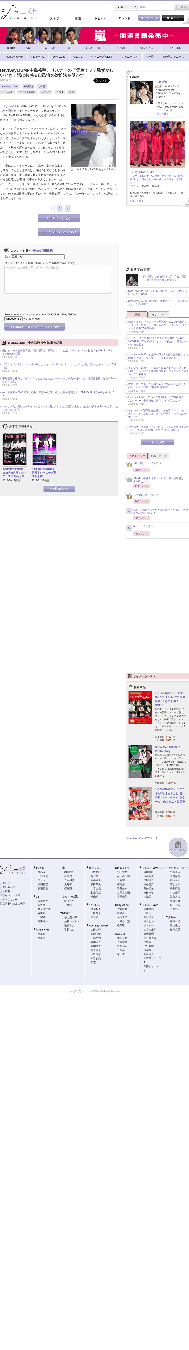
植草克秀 (175, 929)
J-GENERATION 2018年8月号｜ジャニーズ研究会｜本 (14, 473)
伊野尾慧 (166, 176)
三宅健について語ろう (142, 496)
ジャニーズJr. (150, 905)
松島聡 (121, 925)
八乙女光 (155, 176)
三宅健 (41, 917)
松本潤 (68, 876)
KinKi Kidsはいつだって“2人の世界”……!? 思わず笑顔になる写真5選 (158, 292)
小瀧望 (147, 896)
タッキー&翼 (70, 896)
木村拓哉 (175, 876)
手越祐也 (69, 929)
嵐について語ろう (139, 528)
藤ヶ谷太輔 (123, 876)
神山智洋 (149, 884)
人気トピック (137, 456)
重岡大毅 (149, 872)
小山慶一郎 (70, 917)
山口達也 (43, 876)
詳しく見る (163, 113)
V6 (37, 896)
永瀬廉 (147, 950)
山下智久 (175, 904)
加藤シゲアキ (71, 921)
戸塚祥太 (122, 942)
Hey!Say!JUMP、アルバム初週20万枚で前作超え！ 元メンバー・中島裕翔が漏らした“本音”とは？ (158, 399)
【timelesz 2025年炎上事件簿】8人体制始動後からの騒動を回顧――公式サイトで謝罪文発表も (158, 356)
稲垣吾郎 (175, 880)
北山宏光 (122, 872)
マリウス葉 (123, 921)
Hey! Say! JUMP (143, 171)
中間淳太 (149, 880)
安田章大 (96, 884)
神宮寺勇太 (150, 937)
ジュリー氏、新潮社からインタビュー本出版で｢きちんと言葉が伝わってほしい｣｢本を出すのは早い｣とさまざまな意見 (60, 408)
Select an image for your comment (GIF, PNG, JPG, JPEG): (40, 314)
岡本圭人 (146, 179)
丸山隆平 (96, 880)
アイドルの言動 (27, 92)
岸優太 (147, 941)
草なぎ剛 (175, 884)
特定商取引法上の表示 (12, 903)
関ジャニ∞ (95, 868)
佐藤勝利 (122, 909)
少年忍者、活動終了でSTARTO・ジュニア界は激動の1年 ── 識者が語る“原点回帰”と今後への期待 (158, 428)
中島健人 (122, 913)
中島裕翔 (28, 86)
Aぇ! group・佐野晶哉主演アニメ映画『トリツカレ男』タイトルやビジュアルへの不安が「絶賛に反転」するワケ (158, 413)
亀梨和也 (96, 909)
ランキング (159, 314)
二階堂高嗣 (123, 892)
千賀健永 (122, 888)
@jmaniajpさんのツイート (142, 838)
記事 (77, 18)
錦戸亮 (94, 876)
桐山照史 (149, 876)
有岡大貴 (134, 179)
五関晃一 (122, 950)
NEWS (66, 913)
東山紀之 (175, 925)
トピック (100, 18)
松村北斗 (149, 921)
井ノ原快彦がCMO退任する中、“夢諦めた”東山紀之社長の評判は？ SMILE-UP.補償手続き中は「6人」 (58, 394)
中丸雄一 (96, 917)
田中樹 (147, 913)
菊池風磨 (122, 917)
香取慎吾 (175, 888)
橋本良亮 (122, 937)
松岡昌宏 (43, 884)
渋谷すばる (97, 872)
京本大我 (149, 909)
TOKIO (40, 868)
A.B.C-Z (120, 933)
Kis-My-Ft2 (122, 868)
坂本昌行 (43, 900)
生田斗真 (175, 900)
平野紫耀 (149, 946)
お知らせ (5, 883)
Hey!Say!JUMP (10, 86)
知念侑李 (168, 179)
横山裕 (94, 896)
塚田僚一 (122, 954)
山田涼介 (96, 929)
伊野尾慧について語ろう (143, 464)
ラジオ (59, 92)
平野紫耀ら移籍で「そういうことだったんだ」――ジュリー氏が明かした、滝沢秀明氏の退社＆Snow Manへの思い (59, 380)
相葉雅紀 (69, 872)
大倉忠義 (96, 888)
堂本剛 (41, 937)
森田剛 (41, 913)
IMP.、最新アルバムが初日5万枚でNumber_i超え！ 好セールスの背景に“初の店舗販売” (158, 386)
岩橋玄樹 (149, 933)
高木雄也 (178, 176)
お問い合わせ (7, 887)
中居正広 (175, 872)
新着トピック (159, 456)
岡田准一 (43, 921)
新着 (137, 314)
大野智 (68, 884)
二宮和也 (69, 880)
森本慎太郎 (150, 929)
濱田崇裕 (149, 892)
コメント (9, 263)
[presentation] (36, 300)
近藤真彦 (175, 896)
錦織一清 (175, 921)
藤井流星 (149, 888)
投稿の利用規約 (42, 250)
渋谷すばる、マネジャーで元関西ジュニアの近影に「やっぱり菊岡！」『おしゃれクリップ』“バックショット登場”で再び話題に (157, 325)
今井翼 (68, 905)
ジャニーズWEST (152, 868)
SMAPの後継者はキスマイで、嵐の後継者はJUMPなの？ (155, 480)
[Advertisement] (157, 238)
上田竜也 (96, 913)
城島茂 (41, 872)
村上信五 (96, 892)
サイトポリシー (9, 899)
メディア (46, 92)
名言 (71, 92)
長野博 (41, 905)
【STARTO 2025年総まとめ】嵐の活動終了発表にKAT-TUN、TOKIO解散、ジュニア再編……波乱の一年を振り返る (157, 341)
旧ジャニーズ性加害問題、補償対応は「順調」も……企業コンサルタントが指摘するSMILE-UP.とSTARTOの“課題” (57, 352)
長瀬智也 (43, 888)
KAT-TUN (94, 905)
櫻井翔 (68, 888)
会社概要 (5, 891)
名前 (7, 256)
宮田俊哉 (122, 896)
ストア (54, 18)
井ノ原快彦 (44, 909)
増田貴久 (69, 925)
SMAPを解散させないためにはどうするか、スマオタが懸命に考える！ (157, 511)
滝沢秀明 (69, 900)
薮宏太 (145, 176)
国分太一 (43, 880)
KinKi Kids (43, 929)
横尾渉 (121, 884)
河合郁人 (122, 946)
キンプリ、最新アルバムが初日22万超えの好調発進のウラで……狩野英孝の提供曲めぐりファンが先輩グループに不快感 (158, 371)
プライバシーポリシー (12, 895)
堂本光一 (43, 933)
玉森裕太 (122, 880)
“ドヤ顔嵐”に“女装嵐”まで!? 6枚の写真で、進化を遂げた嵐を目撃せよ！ (164, 278)
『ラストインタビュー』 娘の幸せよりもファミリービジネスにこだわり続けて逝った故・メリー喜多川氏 (59, 366)
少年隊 (42, 86)
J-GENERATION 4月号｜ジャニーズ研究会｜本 (44, 472)
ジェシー (149, 925)
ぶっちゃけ (7, 92)
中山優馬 (175, 892)
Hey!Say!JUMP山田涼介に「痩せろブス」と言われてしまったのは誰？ (158, 302)
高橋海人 (149, 954)
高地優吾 (149, 917)
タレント (123, 18)
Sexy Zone (122, 905)
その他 (174, 909)
